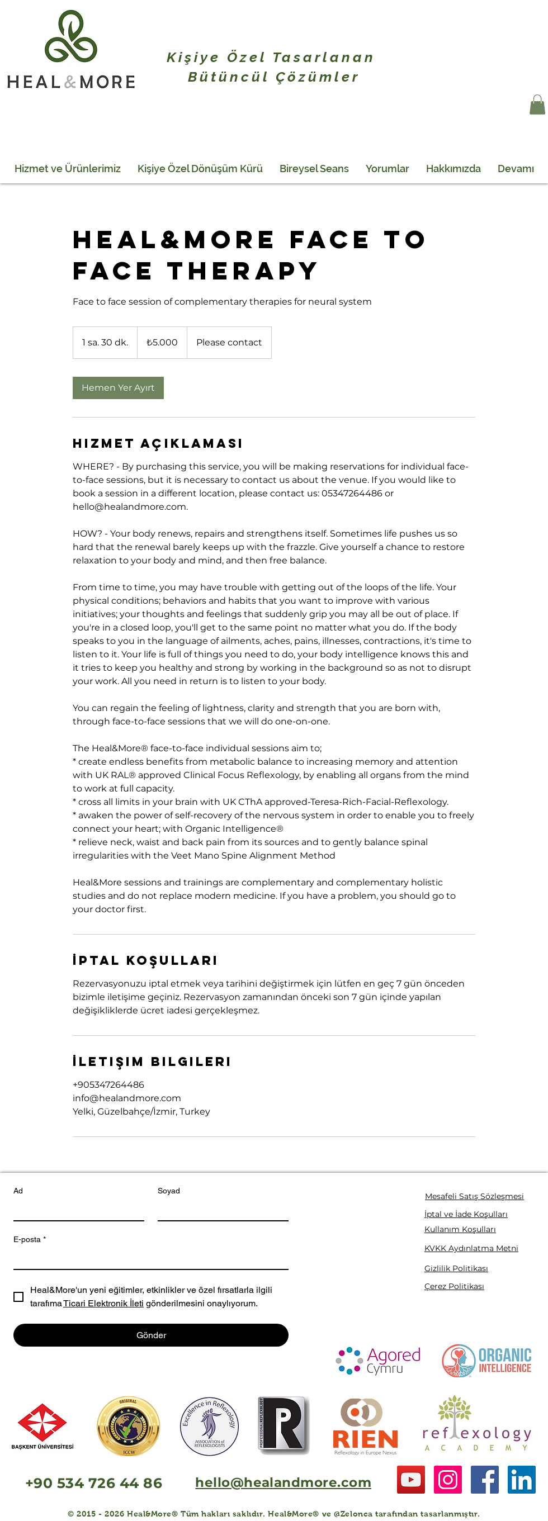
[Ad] (75, 1210)
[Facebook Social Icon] (485, 1480)
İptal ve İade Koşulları (466, 1214)
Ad (18, 1190)
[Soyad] (220, 1210)
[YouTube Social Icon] (411, 1480)
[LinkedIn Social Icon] (522, 1480)
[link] (118, 388)
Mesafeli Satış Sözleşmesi (474, 1196)
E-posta (29, 1239)
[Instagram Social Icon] (448, 1480)
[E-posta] (147, 1259)
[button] (537, 104)
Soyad (169, 1190)
